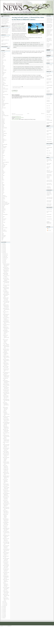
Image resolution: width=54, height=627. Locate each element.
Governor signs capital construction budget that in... (6, 543)
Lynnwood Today (49, 214)
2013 (3, 612)
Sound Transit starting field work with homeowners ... (6, 546)
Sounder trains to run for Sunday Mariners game (6, 309)
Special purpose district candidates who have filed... (6, 536)
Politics (20, 14)
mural (2, 156)
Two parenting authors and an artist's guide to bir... (6, 400)
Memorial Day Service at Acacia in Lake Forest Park (6, 455)
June (4, 261)
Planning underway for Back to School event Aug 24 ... (6, 315)
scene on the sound (4, 196)
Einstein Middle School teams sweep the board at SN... (6, 529)
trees (2, 232)
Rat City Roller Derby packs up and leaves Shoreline (6, 436)
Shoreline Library (49, 139)
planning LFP (3, 172)
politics (2, 177)
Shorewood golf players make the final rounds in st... (6, 512)
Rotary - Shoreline (49, 114)
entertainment (3, 104)
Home (3, 14)
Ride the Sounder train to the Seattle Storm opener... (6, 508)
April (4, 601)
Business (14, 14)
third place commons (4, 227)
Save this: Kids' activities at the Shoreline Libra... (5, 466)
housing (2, 136)
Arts (24, 14)
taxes (2, 223)
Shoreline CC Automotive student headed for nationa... (6, 439)
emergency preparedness (4, 103)
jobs (2, 143)
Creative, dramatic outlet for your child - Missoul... (6, 599)
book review (3, 66)
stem (2, 215)
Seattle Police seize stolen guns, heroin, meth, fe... (6, 473)
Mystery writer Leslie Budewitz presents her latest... (6, 288)
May (3, 262)
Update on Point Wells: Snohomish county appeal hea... (6, 445)
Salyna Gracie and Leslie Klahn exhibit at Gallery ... (6, 595)
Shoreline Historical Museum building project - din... (5, 396)
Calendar (48, 57)
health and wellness (4, 127)
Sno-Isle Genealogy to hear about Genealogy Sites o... (6, 318)
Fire (32, 14)
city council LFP (3, 83)
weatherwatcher (3, 235)
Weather (46, 14)
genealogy (2, 122)
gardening (2, 121)
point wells (2, 175)
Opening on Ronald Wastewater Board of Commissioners (6, 306)
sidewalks (2, 207)
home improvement (4, 133)
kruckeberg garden (4, 146)
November (4, 255)
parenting (2, 167)
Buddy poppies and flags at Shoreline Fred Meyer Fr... (6, 520)
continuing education (4, 91)
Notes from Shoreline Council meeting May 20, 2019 (6, 566)
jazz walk (2, 142)
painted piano (3, 166)
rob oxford (2, 192)
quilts (2, 183)
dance (2, 95)
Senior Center (3, 56)
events (2, 106)
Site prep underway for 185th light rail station (6, 295)
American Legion (49, 95)
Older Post (42, 113)
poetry (2, 174)
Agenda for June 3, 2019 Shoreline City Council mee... (6, 328)
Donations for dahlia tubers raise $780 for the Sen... (6, 357)
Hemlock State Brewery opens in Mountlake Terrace (6, 427)
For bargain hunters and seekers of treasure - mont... (5, 470)
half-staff (2, 125)
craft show (2, 92)
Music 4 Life (48, 105)
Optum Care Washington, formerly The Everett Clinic (50, 171)
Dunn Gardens (3, 54)
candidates (2, 73)
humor (2, 137)
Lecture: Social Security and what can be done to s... (6, 387)
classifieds (2, 84)
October (4, 256)
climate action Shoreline (4, 85)
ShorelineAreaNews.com (16, 116)
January (4, 605)
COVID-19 (2, 53)
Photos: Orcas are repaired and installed (5, 340)
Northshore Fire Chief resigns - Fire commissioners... (6, 539)
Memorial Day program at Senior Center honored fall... (6, 449)
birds (2, 64)
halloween (2, 126)
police (2, 176)
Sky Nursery (48, 155)
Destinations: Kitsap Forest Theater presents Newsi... (6, 299)
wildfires (2, 237)
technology (2, 225)
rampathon (2, 184)
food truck (2, 113)
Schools (41, 14)
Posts (48, 228)
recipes (2, 186)
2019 (3, 252)
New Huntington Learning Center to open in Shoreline (6, 292)
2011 (3, 615)
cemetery (16, 87)
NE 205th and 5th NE (21, 25)
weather (2, 234)
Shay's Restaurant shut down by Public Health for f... (6, 505)
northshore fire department (5, 162)
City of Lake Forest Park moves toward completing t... (6, 279)
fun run (2, 117)
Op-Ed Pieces (48, 69)
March (4, 602)
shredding (2, 206)
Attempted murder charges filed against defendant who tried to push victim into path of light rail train (49, 20)
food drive (2, 112)
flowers (2, 111)
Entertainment (8, 14)
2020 (3, 251)
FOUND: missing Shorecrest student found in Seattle (6, 592)
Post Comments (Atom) (19, 114)
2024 (3, 246)
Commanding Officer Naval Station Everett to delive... (6, 523)
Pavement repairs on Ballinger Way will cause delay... (6, 271)
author (2, 61)
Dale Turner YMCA (49, 103)
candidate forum (3, 72)
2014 (3, 611)
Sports (36, 14)
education (2, 101)
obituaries (2, 163)
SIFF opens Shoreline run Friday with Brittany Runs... (6, 559)
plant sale (2, 173)
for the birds (3, 114)
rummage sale (3, 195)
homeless (2, 134)
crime (2, 93)
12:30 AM (19, 86)
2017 (3, 607)
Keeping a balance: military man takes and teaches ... (6, 364)
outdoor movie (3, 165)
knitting (2, 145)
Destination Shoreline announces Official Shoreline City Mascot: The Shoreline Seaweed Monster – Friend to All (50, 33)
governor (2, 124)
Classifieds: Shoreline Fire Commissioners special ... (6, 463)
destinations (3, 96)
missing (2, 153)
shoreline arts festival (4, 202)
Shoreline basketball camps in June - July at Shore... (6, 322)
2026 (3, 243)
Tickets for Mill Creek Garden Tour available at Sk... (6, 580)
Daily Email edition (15, 119)
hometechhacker (3, 135)
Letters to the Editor (49, 64)
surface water (3, 222)
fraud (2, 116)
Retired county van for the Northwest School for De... (6, 498)
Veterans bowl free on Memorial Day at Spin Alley (6, 553)
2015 (3, 610)
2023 (3, 247)
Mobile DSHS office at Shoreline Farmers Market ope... (6, 350)
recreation (2, 187)
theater (2, 226)
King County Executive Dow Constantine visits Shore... (6, 588)
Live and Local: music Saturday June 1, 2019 (6, 370)
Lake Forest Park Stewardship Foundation (49, 111)
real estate (2, 185)
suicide (2, 217)
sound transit (3, 212)
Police (28, 14)
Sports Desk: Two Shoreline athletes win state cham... (6, 430)
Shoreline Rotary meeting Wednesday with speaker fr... (6, 381)
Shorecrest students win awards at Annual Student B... (6, 563)
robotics (2, 193)
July (3, 260)
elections (2, 102)
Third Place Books (49, 141)
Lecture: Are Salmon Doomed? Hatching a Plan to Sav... (6, 420)
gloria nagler (3, 123)
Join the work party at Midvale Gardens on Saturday (6, 360)
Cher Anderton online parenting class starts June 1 (6, 570)
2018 (3, 606)
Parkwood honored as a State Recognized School (6, 346)
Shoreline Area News (20, 117)
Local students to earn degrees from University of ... (6, 573)
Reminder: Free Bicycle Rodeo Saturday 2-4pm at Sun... (6, 265)
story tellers (3, 216)
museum (2, 157)
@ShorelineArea (18, 118)
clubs (2, 86)
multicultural (3, 155)
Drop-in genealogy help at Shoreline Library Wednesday (6, 423)
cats (2, 76)
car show (2, 74)
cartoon (2, 75)
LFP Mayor (2, 55)
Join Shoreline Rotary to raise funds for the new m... (6, 532)
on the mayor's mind (4, 164)
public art (2, 182)
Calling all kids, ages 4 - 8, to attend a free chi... (6, 282)
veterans (2, 233)
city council (2, 82)
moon (2, 154)
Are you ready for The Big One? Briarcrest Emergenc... (6, 393)
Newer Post (13, 113)
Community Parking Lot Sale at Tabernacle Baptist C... (6, 550)
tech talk (2, 224)
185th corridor (3, 52)
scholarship (3, 197)
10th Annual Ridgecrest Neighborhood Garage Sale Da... (6, 494)
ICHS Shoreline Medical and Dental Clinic (49, 160)
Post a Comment (14, 91)
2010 (3, 616)
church (2, 81)
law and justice (3, 147)
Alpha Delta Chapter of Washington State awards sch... (6, 477)
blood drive (2, 65)
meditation (2, 152)
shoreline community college (5, 203)
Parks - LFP (48, 150)
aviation (2, 62)
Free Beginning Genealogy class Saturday (5, 353)
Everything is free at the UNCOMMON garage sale (6, 577)
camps (2, 71)
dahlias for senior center (4, 94)
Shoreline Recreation (49, 85)
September (4, 257)
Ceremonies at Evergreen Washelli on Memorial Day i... (6, 375)
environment (3, 105)
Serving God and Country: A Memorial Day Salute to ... (6, 491)
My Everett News (49, 216)
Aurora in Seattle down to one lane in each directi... (6, 302)
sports (2, 213)
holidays (2, 132)
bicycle (2, 63)
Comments (49, 230)
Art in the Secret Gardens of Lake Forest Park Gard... (6, 501)
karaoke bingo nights (4, 144)
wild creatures (3, 236)
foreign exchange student (4, 115)
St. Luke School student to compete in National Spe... (6, 487)
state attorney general (4, 214)
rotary (2, 194)
